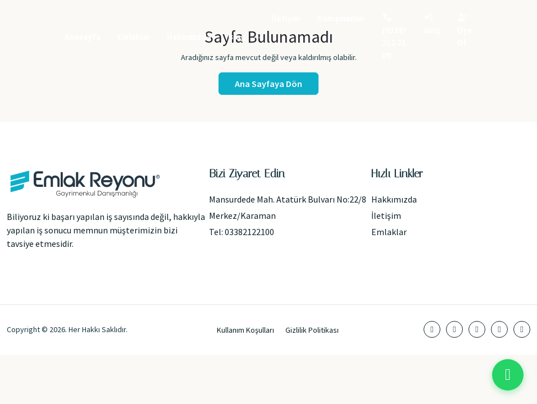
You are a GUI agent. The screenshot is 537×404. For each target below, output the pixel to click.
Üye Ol (464, 30)
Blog (236, 36)
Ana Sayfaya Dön (268, 83)
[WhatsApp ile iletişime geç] (508, 375)
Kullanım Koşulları (245, 330)
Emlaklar (133, 36)
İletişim (286, 18)
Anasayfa (83, 36)
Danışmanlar (341, 18)
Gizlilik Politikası (312, 330)
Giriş (431, 24)
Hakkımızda (189, 36)
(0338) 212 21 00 (394, 37)
